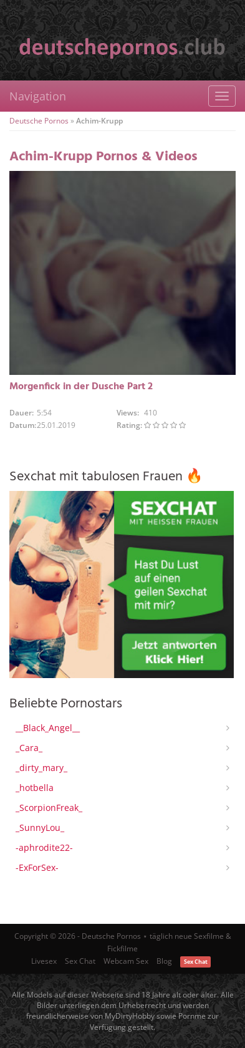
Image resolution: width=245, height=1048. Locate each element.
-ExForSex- (37, 867)
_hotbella (35, 787)
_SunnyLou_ (40, 827)
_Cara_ (29, 748)
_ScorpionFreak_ (49, 807)
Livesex (44, 961)
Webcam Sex (125, 961)
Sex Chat (80, 961)
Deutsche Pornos (39, 120)
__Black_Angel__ (48, 728)
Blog (164, 961)
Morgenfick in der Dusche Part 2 (81, 387)
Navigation (37, 96)
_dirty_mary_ (41, 768)
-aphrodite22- (44, 847)
